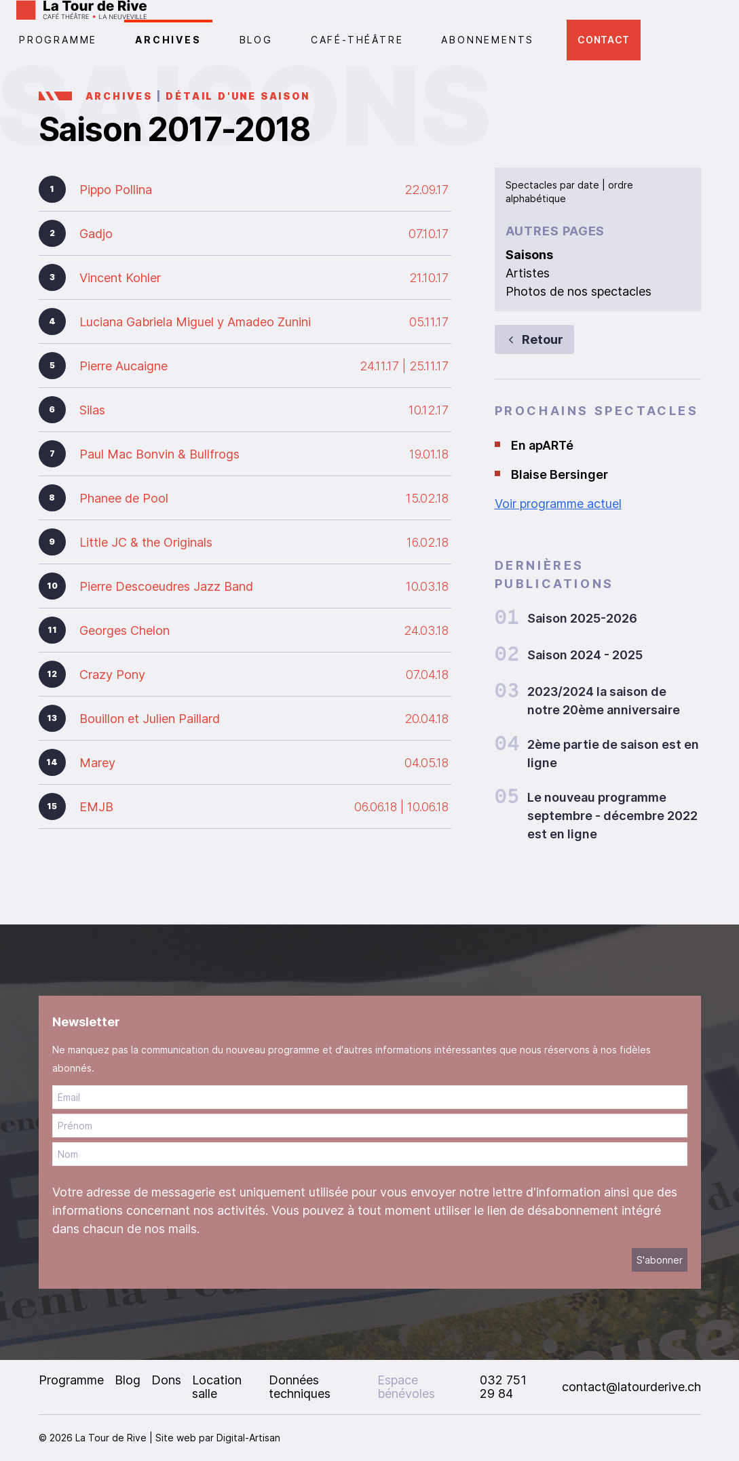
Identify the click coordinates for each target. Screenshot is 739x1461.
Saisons (529, 255)
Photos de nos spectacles (578, 291)
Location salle (217, 1387)
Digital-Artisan (248, 1437)
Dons (166, 1380)
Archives (168, 39)
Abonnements (487, 39)
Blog (256, 39)
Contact (603, 39)
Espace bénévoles (406, 1387)
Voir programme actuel (558, 503)
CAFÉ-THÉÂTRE (357, 39)
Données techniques (299, 1387)
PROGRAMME (58, 39)
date (588, 185)
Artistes (528, 273)
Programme (71, 1380)
